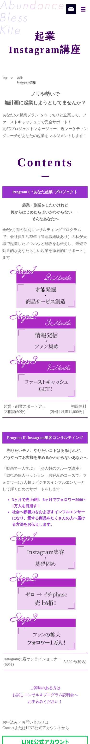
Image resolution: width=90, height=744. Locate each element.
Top (4, 78)
